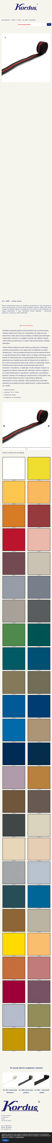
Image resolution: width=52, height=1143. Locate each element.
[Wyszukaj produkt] (32, 24)
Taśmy (19, 20)
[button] (37, 14)
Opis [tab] (21, 325)
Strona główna (6, 20)
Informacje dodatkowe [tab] (28, 325)
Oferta (13, 20)
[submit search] (49, 24)
